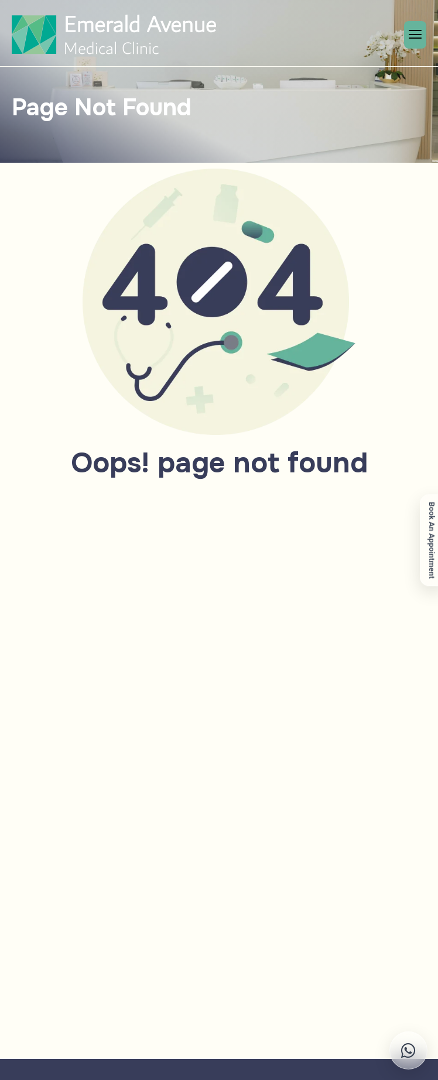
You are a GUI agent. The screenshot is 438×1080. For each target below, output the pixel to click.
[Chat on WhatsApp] (372, 1050)
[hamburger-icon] (415, 35)
